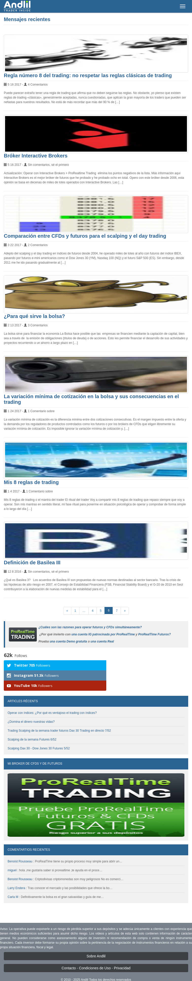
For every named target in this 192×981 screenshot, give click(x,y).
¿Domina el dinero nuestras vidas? (31, 711)
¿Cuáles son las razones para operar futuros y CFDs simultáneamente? (90, 627)
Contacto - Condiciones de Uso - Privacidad (96, 958)
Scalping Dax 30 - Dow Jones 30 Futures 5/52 (39, 738)
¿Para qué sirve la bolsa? (34, 316)
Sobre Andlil (96, 946)
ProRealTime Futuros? (154, 634)
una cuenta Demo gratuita (68, 641)
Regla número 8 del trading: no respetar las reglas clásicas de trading (88, 75)
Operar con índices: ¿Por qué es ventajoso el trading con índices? (52, 702)
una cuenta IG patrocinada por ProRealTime (103, 634)
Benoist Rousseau (20, 851)
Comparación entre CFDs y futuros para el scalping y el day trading (85, 236)
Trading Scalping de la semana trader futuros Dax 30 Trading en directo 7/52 (59, 720)
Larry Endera (16, 878)
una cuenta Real (102, 641)
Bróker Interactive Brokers (35, 155)
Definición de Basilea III (32, 562)
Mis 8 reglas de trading (31, 482)
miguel (12, 860)
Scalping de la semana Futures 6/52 (32, 729)
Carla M (13, 887)
